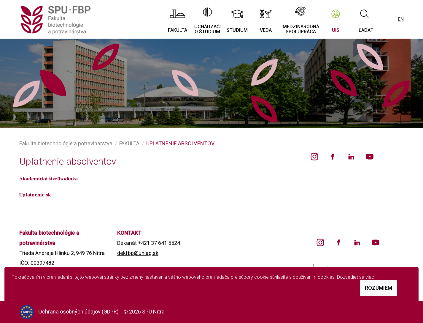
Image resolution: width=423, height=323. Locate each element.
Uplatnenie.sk (35, 194)
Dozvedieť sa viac (355, 277)
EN (401, 19)
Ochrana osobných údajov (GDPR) (79, 311)
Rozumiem (378, 288)
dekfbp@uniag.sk (137, 253)
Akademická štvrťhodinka (48, 178)
